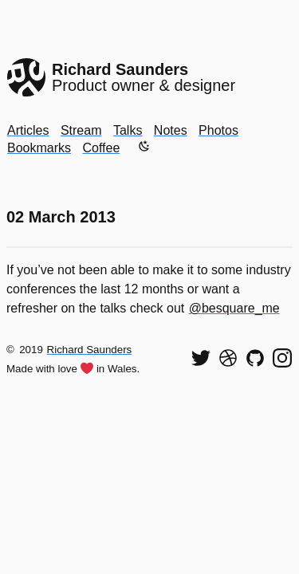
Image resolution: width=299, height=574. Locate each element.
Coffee (101, 148)
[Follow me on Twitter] (201, 358)
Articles (28, 130)
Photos (218, 130)
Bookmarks (39, 148)
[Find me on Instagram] (282, 358)
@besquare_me (234, 308)
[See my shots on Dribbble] (228, 358)
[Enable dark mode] (144, 146)
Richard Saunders (89, 350)
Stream (81, 130)
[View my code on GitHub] (255, 358)
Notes (170, 130)
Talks (127, 130)
